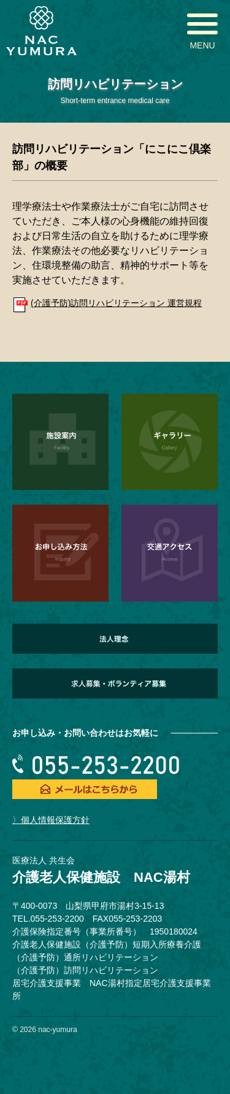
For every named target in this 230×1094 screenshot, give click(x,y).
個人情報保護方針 (55, 820)
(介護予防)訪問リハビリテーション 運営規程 (116, 303)
